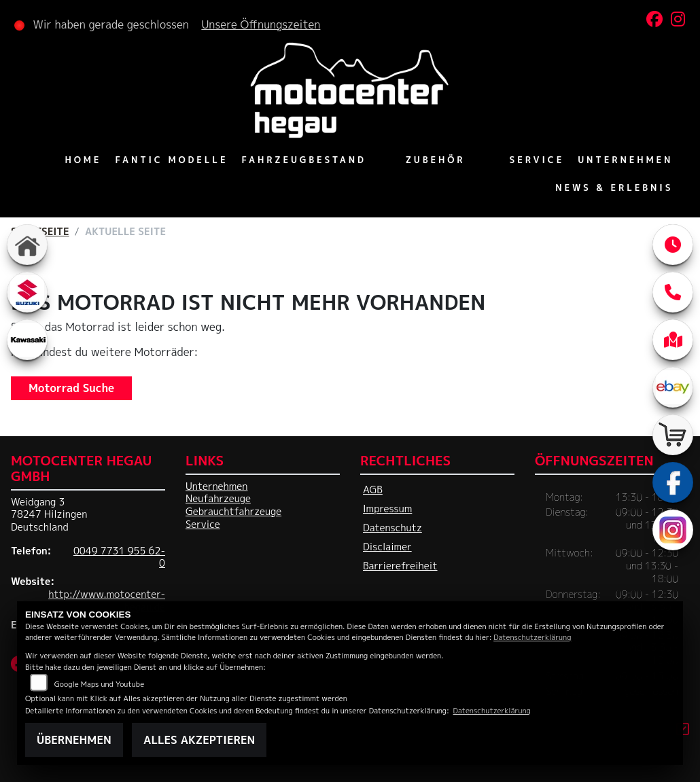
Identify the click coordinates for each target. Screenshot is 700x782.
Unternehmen (624, 160)
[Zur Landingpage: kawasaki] (27, 339)
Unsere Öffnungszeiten (262, 24)
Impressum (387, 509)
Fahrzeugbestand (304, 160)
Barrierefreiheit (400, 566)
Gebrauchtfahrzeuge (233, 511)
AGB (373, 490)
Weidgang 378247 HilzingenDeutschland (49, 514)
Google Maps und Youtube (99, 684)
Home (83, 160)
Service (535, 160)
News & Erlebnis (613, 187)
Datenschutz (392, 528)
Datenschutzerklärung (532, 637)
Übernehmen (74, 739)
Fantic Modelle (172, 160)
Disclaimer (387, 547)
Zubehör (435, 160)
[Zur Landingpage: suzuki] (27, 292)
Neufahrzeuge (218, 498)
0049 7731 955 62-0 (119, 557)
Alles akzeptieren (199, 739)
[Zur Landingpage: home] (27, 244)
